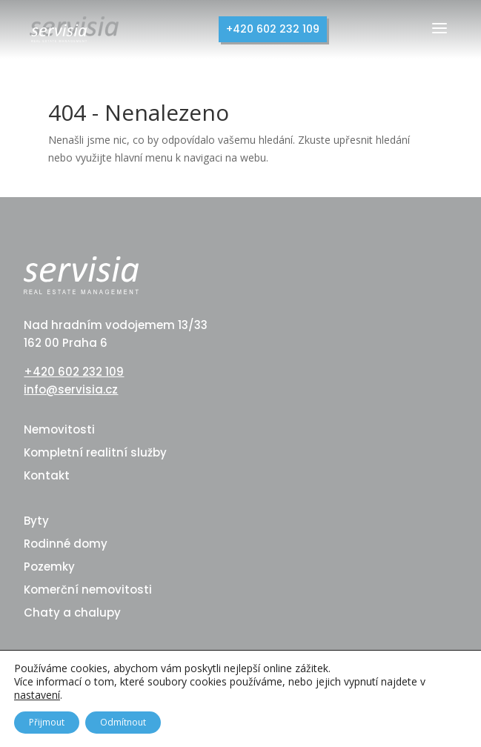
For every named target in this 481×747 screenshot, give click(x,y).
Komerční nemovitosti (88, 589)
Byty (36, 520)
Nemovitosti (59, 429)
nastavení (37, 695)
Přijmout (46, 722)
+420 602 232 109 (272, 28)
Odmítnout (123, 722)
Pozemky (49, 566)
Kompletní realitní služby (95, 452)
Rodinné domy (65, 543)
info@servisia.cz (71, 389)
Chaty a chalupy (72, 612)
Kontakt (47, 475)
